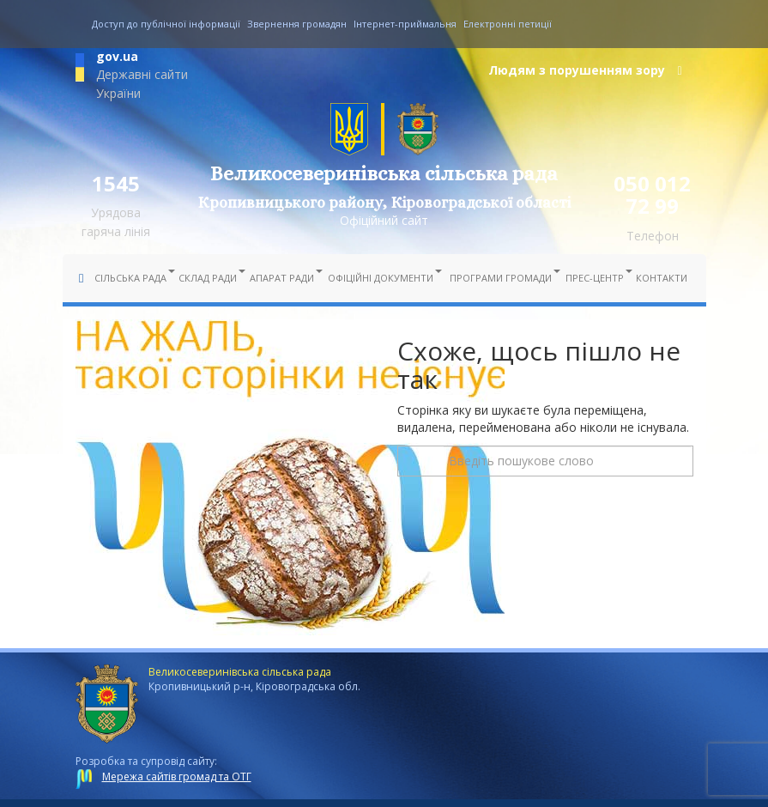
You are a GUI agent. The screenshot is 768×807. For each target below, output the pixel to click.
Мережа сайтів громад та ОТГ (176, 776)
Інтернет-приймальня (405, 23)
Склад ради (209, 277)
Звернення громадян (297, 23)
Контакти (661, 277)
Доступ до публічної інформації (166, 23)
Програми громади (502, 277)
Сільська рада (132, 277)
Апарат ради (283, 277)
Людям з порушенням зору (584, 70)
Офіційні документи (382, 277)
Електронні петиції (507, 23)
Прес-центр (596, 277)
